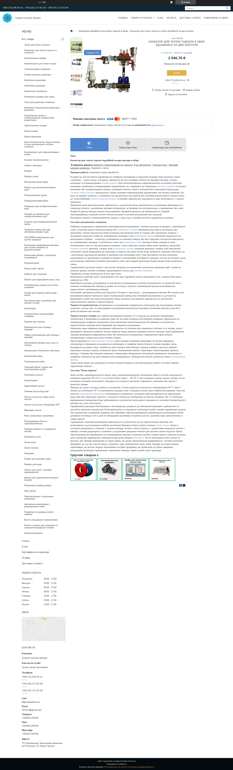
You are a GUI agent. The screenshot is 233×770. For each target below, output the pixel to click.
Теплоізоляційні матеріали (37, 69)
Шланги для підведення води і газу (42, 279)
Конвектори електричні (35, 91)
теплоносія (138, 437)
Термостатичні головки (35, 125)
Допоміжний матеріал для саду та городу (41, 343)
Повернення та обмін (216, 17)
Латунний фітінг (31, 262)
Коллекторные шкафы (35, 58)
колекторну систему (124, 248)
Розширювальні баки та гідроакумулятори (35, 422)
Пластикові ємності (33, 374)
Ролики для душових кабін (37, 458)
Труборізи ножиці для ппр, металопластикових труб (37, 230)
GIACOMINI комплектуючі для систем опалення (39, 238)
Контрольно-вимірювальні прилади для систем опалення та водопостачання (41, 247)
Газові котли (30, 442)
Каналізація (30, 308)
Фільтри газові (31, 176)
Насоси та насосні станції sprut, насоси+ (39, 398)
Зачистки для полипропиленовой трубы (40, 222)
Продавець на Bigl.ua (116, 764)
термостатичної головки (102, 340)
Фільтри (28, 170)
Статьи (25, 540)
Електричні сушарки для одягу (39, 96)
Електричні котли (32, 436)
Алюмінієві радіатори (34, 85)
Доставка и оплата (32, 563)
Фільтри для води (33, 464)
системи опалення (143, 270)
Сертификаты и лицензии (35, 552)
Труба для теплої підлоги (37, 44)
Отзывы (26, 557)
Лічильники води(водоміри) (37, 485)
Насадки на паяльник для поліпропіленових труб (36, 215)
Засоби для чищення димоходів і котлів (40, 293)
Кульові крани (31, 131)
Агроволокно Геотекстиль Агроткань (42, 350)
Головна (123, 17)
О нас (160, 17)
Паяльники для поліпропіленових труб (40, 207)
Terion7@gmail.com (31, 709)
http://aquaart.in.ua (31, 701)
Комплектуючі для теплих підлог (40, 63)
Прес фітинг (30, 490)
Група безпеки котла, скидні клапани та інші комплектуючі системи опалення (42, 144)
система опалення (166, 186)
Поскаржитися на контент (116, 767)
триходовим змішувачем (92, 393)
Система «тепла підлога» (82, 192)
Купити (176, 72)
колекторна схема (133, 242)
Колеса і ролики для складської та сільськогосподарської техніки (41, 526)
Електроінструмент (33, 533)
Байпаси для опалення (35, 273)
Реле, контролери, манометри (39, 415)
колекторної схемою (127, 229)
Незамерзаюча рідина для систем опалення (41, 286)
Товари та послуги (141, 17)
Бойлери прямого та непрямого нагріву (40, 430)
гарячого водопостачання (103, 198)
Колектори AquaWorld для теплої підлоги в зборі (103, 31)
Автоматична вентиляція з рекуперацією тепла (37, 505)
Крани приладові (32, 136)
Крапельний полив (33, 356)
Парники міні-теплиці (34, 321)
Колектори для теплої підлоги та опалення (40, 51)
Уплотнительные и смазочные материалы (38, 497)
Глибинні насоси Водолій (36, 391)
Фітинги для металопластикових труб (40, 188)
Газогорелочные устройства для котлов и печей (40, 301)
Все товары (28, 39)
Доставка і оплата (190, 17)
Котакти (171, 17)
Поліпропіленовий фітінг (36, 200)
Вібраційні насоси (33, 410)
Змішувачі (29, 453)
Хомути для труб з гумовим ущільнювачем (38, 471)
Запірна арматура (33, 165)
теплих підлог (162, 425)
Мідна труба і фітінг (34, 268)
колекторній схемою (144, 235)
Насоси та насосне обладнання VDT (42, 404)
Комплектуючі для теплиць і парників (38, 328)
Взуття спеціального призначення (40, 519)
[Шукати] (227, 8)
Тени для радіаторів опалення (39, 102)
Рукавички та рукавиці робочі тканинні (39, 513)
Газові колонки (31, 447)
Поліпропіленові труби (35, 195)
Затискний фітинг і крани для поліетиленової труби (38, 368)
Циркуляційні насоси (34, 385)
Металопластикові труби (36, 181)
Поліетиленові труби (34, 361)
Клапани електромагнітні (36, 159)
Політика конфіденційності (141, 767)
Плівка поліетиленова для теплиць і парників (42, 336)
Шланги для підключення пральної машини (41, 478)
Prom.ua (132, 761)
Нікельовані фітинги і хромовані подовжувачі (40, 256)
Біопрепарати (31, 380)
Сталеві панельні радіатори (37, 74)
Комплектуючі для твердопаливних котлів (41, 153)
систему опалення (79, 248)
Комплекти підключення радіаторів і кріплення (42, 108)
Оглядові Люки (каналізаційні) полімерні (39, 315)
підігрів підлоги (109, 183)
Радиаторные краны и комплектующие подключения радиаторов (39, 117)
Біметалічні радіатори (35, 80)
